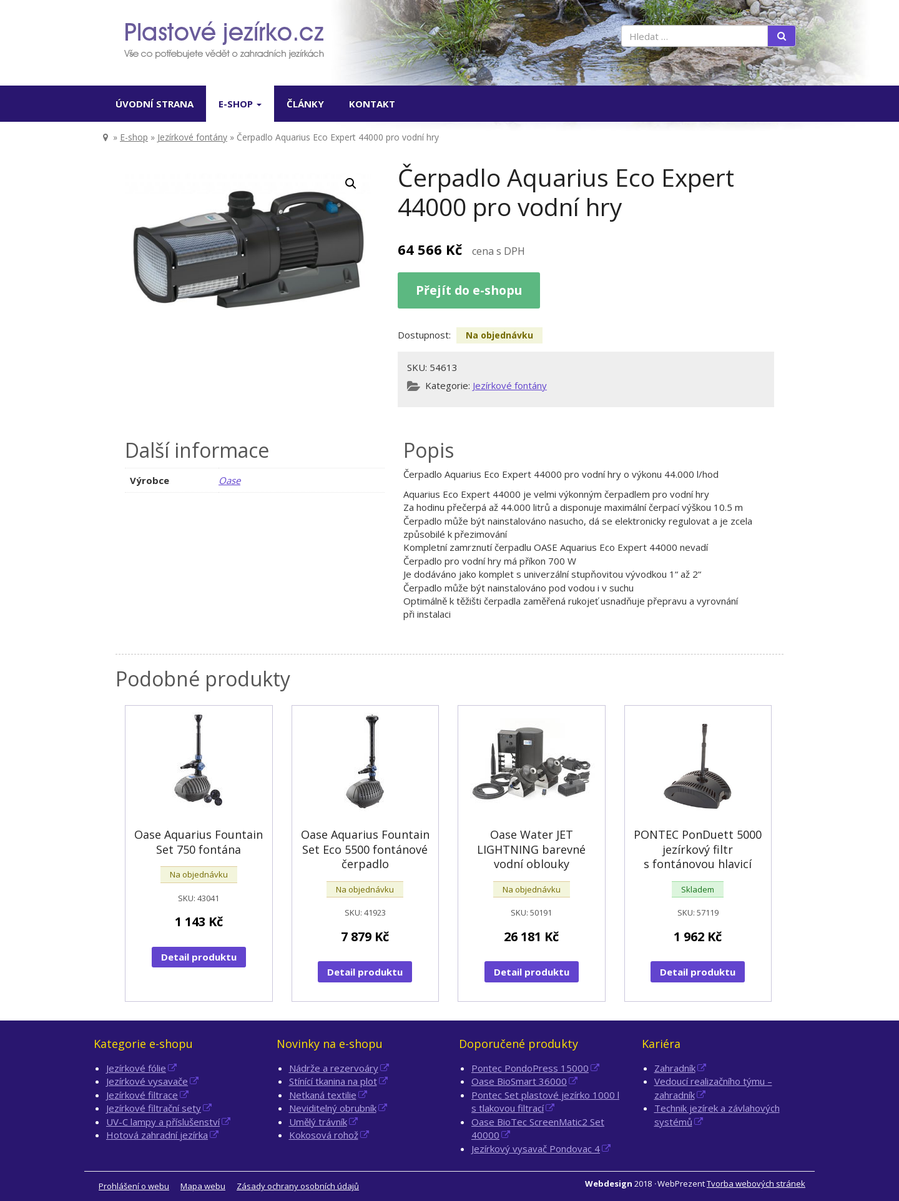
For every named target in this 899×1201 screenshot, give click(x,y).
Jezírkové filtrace (142, 1095)
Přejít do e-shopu (469, 290)
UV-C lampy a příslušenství (163, 1121)
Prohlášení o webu (134, 1186)
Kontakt (372, 103)
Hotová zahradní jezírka (157, 1135)
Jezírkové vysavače (147, 1081)
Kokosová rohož (323, 1135)
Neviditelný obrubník (332, 1108)
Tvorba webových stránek (756, 1183)
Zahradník (674, 1068)
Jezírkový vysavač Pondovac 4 (535, 1148)
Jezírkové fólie (136, 1068)
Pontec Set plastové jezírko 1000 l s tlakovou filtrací (545, 1101)
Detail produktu (199, 957)
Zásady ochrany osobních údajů (298, 1186)
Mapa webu (202, 1186)
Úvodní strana (154, 103)
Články (305, 103)
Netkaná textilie (322, 1095)
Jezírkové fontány (192, 137)
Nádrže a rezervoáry (333, 1068)
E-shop (240, 103)
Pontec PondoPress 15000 (530, 1068)
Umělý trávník (318, 1121)
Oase (229, 480)
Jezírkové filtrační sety (153, 1108)
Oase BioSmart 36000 (519, 1081)
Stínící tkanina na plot (333, 1081)
